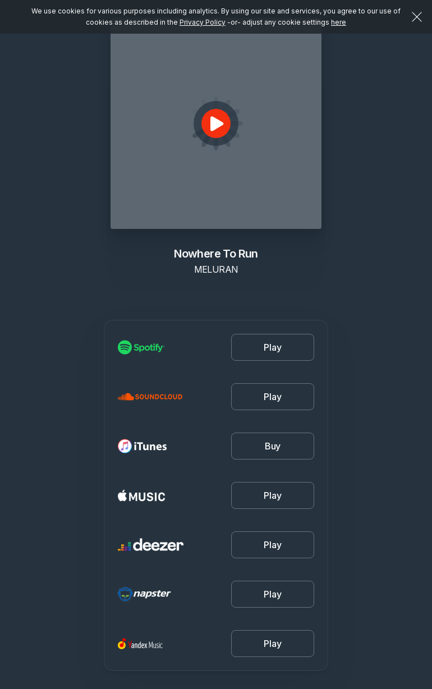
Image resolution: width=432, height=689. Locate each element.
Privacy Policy (203, 22)
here (338, 22)
